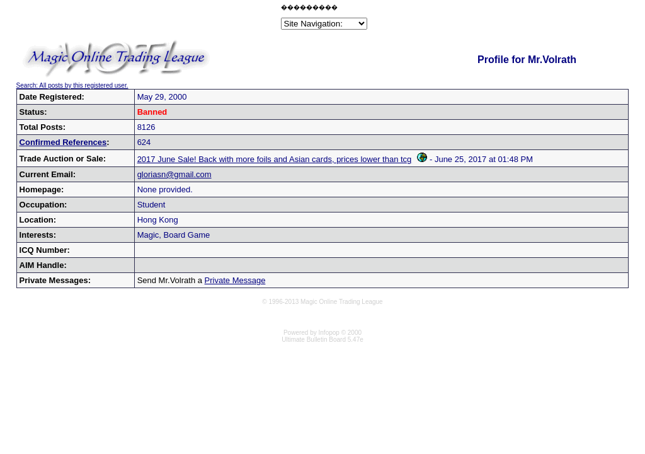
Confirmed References (63, 142)
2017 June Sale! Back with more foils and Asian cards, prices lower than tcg (282, 159)
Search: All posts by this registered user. (72, 85)
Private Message (235, 280)
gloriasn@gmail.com (174, 174)
